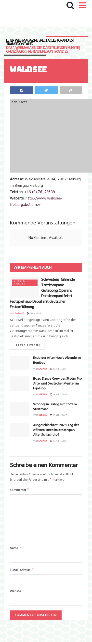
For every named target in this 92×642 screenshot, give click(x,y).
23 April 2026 (58, 395)
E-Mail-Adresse (22, 572)
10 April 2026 (58, 415)
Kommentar (19, 491)
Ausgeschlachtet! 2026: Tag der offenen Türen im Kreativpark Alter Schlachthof (56, 430)
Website (15, 593)
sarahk (19, 313)
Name (15, 549)
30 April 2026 (58, 369)
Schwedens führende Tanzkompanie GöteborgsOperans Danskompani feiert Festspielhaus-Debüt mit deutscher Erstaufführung (42, 293)
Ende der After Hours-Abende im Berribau (57, 360)
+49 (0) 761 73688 (39, 192)
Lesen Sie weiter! (27, 345)
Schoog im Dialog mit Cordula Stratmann (55, 407)
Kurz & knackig (20, 283)
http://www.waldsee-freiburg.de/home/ (36, 201)
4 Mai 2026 (34, 313)
